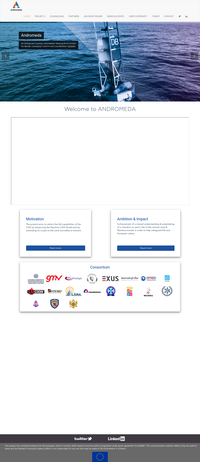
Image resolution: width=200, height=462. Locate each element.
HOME (27, 17)
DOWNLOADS (57, 17)
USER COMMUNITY (138, 17)
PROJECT (40, 16)
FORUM (155, 17)
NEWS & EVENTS (115, 17)
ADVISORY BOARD (93, 17)
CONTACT (169, 17)
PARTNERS (74, 17)
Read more (55, 248)
